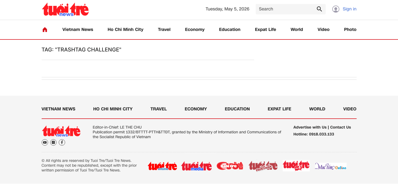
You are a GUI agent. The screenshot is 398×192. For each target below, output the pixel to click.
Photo (350, 30)
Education (230, 30)
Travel (164, 30)
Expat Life (265, 30)
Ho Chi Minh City (125, 30)
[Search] (291, 9)
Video (324, 30)
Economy (194, 30)
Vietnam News (77, 30)
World (297, 30)
